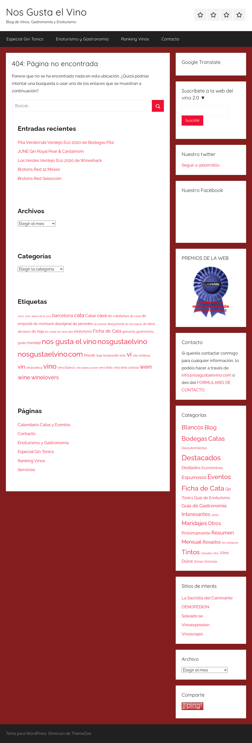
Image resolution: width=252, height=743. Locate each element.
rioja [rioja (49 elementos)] (99, 355)
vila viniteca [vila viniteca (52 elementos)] (141, 355)
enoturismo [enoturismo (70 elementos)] (83, 331)
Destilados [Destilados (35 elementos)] (191, 467)
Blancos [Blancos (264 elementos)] (193, 427)
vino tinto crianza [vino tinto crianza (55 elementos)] (126, 367)
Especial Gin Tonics (24, 38)
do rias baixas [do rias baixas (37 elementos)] (133, 324)
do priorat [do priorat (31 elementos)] (100, 324)
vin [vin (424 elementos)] (21, 366)
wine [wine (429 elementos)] (24, 377)
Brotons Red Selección (40, 178)
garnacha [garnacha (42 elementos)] (128, 331)
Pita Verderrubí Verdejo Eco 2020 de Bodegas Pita (66, 142)
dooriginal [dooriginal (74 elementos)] (63, 324)
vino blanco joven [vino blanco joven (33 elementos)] (87, 367)
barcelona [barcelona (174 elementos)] (62, 315)
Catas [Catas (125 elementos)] (90, 315)
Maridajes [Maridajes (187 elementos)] (194, 523)
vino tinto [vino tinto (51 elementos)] (106, 367)
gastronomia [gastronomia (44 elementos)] (145, 331)
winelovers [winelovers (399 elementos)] (45, 377)
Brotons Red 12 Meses (39, 169)
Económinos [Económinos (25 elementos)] (212, 468)
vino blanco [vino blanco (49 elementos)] (66, 367)
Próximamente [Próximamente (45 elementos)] (196, 533)
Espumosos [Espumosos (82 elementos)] (194, 477)
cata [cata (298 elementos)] (79, 315)
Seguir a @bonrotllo (201, 165)
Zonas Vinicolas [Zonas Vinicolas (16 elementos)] (205, 561)
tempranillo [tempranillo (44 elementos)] (111, 355)
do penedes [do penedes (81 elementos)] (83, 324)
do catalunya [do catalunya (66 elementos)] (118, 316)
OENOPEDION (195, 606)
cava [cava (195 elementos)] (102, 315)
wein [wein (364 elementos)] (146, 366)
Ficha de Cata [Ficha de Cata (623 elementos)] (203, 488)
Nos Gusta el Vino (46, 12)
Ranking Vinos (135, 38)
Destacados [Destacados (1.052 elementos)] (201, 457)
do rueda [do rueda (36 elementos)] (50, 331)
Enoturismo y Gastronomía (82, 38)
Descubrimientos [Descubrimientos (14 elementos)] (194, 448)
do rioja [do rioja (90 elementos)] (38, 331)
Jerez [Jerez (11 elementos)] (215, 515)
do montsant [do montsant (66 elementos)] (43, 324)
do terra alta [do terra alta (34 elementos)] (65, 331)
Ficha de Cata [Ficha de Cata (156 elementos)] (107, 331)
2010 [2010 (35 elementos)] (21, 316)
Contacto (170, 38)
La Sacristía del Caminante (207, 597)
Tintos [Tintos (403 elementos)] (191, 552)
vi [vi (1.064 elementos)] (129, 354)
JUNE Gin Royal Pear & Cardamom (51, 151)
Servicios (26, 469)
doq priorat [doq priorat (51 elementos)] (116, 324)
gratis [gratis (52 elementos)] (22, 343)
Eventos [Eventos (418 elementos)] (219, 476)
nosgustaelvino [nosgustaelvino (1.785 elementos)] (122, 341)
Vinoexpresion (195, 624)
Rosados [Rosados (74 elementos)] (212, 542)
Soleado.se (192, 615)
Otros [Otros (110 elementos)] (214, 523)
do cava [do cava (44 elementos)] (135, 316)
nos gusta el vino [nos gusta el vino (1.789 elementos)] (69, 341)
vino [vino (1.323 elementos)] (50, 366)
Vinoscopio (192, 633)
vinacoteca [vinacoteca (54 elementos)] (34, 367)
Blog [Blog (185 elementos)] (211, 427)
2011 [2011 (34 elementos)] (28, 316)
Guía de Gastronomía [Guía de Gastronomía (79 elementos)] (204, 505)
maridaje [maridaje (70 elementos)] (34, 343)
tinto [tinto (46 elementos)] (123, 355)
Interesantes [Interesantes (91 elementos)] (196, 514)
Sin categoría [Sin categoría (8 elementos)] (230, 542)
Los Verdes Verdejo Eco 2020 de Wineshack (60, 160)
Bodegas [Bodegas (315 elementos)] (194, 438)
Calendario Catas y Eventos (44, 424)
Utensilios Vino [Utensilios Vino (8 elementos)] (210, 553)
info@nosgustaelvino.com (206, 375)
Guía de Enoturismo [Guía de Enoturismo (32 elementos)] (212, 497)
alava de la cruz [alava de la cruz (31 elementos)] (41, 316)
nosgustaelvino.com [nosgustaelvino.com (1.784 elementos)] (50, 354)
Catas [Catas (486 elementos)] (216, 438)
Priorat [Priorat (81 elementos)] (89, 355)
